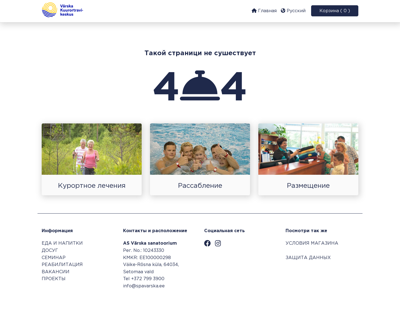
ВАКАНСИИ (55, 272)
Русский (293, 10)
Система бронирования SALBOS (321, 302)
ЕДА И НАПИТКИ (62, 243)
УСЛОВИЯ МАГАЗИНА (312, 243)
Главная (264, 10)
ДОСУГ (50, 251)
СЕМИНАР (54, 258)
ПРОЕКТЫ (54, 279)
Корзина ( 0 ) (334, 11)
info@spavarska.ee (144, 286)
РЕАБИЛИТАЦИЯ (62, 265)
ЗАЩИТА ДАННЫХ (308, 258)
